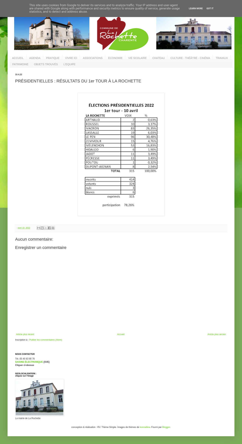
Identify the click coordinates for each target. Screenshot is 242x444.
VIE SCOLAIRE (137, 58)
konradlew (145, 427)
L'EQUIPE (69, 64)
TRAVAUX (222, 58)
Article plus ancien (217, 334)
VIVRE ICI (71, 58)
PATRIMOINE (20, 64)
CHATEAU (158, 58)
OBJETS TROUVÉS (46, 64)
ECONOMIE (115, 58)
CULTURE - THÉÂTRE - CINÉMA (190, 58)
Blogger (166, 427)
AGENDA (34, 58)
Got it (209, 8)
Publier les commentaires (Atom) (45, 340)
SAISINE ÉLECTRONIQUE (29, 362)
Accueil (121, 334)
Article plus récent (25, 334)
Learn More (196, 8)
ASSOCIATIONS (92, 58)
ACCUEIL (18, 58)
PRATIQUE (53, 58)
